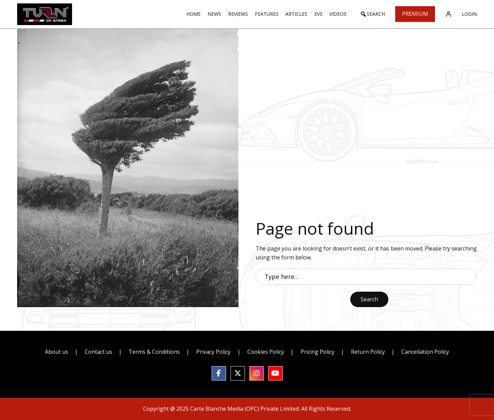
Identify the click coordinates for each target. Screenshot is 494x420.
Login (469, 14)
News (214, 14)
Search (369, 299)
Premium (415, 14)
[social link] (219, 373)
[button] (372, 14)
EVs (318, 14)
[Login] (448, 14)
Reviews (238, 14)
